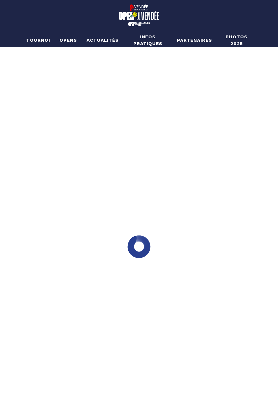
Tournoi (38, 40)
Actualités (103, 40)
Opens (68, 40)
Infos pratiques (148, 40)
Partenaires (194, 40)
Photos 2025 (237, 40)
